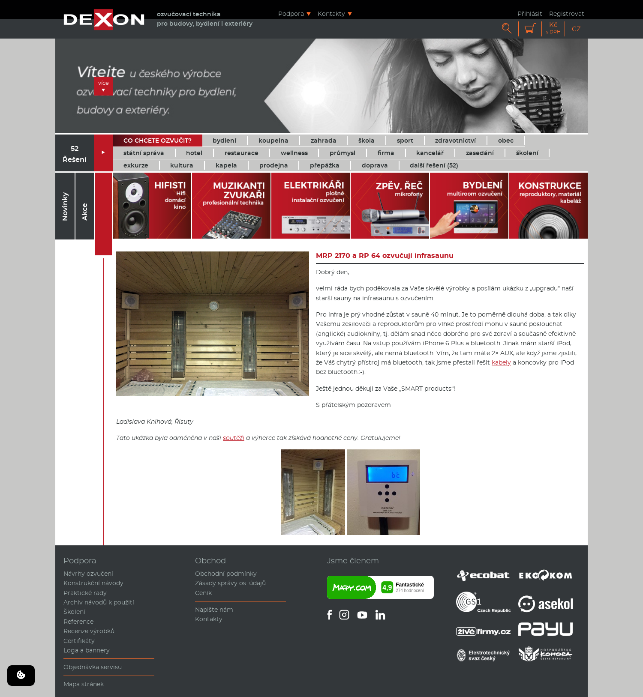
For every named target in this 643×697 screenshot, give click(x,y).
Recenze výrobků (88, 631)
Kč (553, 28)
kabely (501, 362)
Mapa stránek (83, 684)
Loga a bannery (86, 650)
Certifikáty (79, 641)
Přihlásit (529, 13)
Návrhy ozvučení (88, 573)
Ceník (203, 593)
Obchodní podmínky (226, 573)
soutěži (233, 438)
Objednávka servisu (92, 667)
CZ (576, 29)
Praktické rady (85, 593)
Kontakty (331, 13)
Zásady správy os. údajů (230, 583)
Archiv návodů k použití (98, 602)
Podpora (291, 13)
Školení (74, 612)
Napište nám (214, 609)
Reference (78, 621)
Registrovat (566, 13)
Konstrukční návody (93, 583)
